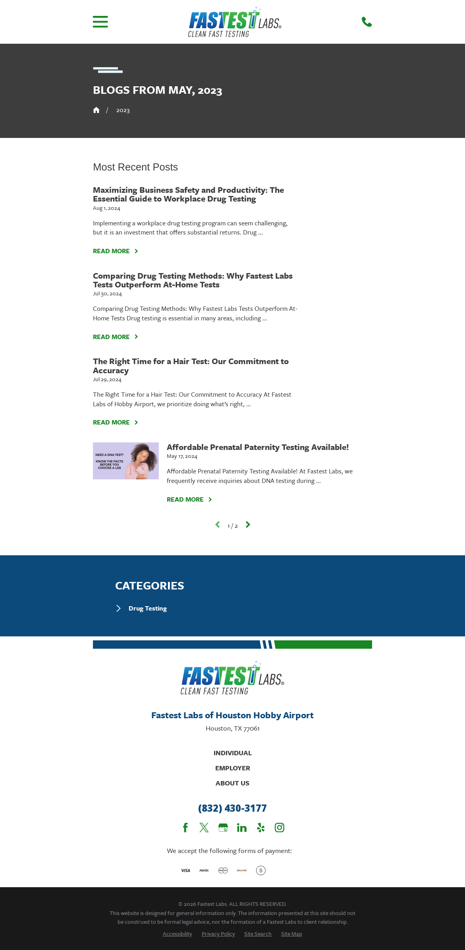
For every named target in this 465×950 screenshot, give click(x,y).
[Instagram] (279, 827)
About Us (232, 783)
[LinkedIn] (242, 827)
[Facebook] (185, 827)
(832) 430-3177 (232, 808)
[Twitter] (204, 827)
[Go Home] (96, 110)
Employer (232, 768)
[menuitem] (232, 608)
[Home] (234, 22)
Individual (233, 753)
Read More (116, 251)
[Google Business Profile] (223, 827)
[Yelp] (261, 827)
